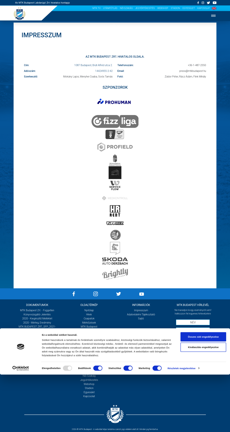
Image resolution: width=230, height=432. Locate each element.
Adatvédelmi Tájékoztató (141, 314)
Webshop (162, 8)
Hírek (115, 35)
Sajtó (115, 94)
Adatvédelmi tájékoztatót (201, 337)
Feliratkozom (193, 344)
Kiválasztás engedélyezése (203, 404)
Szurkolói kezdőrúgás (89, 355)
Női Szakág (126, 8)
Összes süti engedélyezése (203, 394)
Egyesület (189, 8)
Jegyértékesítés (145, 8)
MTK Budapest (89, 326)
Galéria (115, 74)
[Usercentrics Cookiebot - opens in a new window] (21, 425)
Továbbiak (37, 357)
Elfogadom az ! (194, 337)
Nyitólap (115, 26)
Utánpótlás (110, 8)
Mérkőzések (115, 55)
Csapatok (115, 45)
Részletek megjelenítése (181, 425)
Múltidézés (89, 330)
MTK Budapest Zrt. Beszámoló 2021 (37, 343)
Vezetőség (89, 338)
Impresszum (141, 310)
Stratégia (89, 334)
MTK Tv (96, 8)
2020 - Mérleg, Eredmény (37, 322)
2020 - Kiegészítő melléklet (37, 318)
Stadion (175, 8)
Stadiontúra (89, 359)
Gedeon (89, 343)
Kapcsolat (203, 8)
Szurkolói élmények (115, 84)
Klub (115, 65)
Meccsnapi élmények (89, 351)
